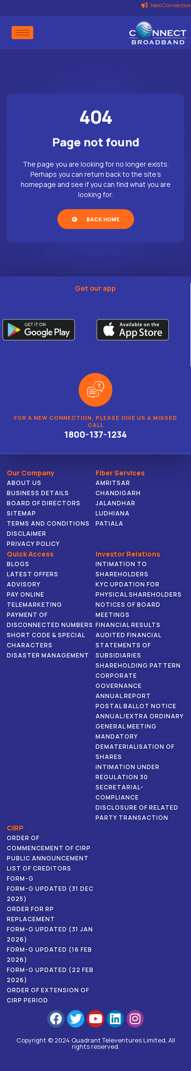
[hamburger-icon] (22, 32)
